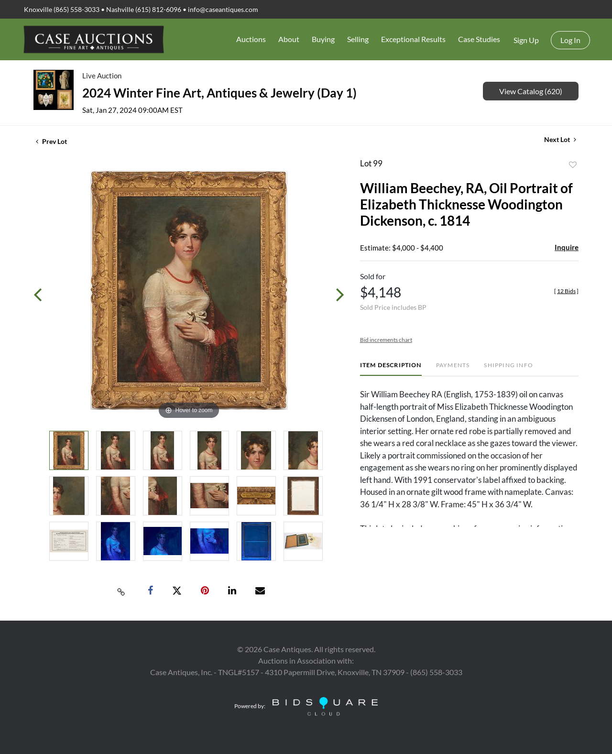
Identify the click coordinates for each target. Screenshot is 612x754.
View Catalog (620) (530, 91)
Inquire (567, 247)
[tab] (391, 369)
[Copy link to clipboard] (121, 591)
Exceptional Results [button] (413, 39)
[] (566, 291)
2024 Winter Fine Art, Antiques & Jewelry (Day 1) (219, 92)
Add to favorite (573, 165)
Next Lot (560, 139)
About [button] (288, 39)
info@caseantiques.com (223, 9)
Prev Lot (51, 141)
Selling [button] (358, 39)
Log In (570, 39)
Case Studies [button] (479, 39)
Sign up (526, 39)
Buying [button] (323, 39)
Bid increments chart (386, 339)
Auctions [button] (251, 39)
